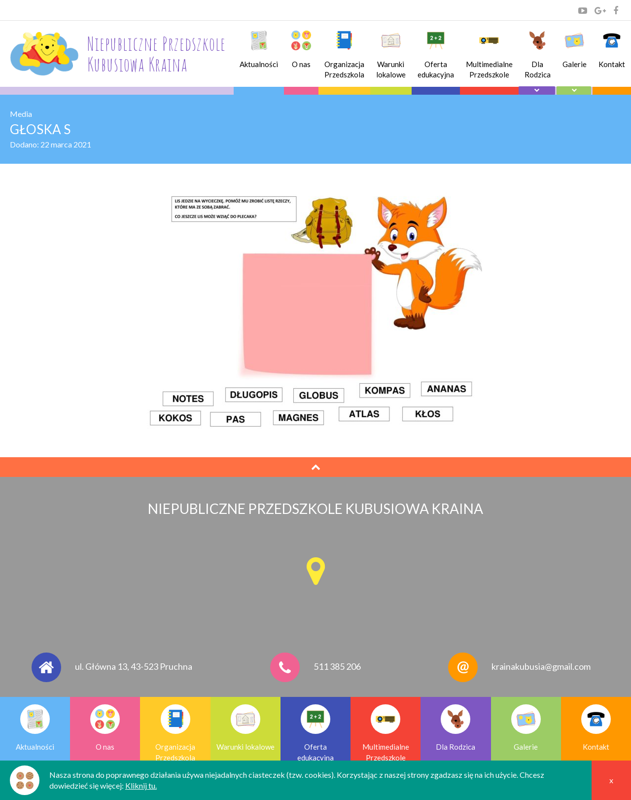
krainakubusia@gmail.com (541, 666)
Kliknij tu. (141, 785)
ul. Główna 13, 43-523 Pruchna (133, 666)
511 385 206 (337, 666)
